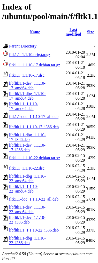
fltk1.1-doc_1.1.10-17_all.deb (33, 116)
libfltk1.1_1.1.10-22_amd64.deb (23, 188)
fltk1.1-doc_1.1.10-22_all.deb (33, 199)
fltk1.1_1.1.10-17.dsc (26, 75)
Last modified (73, 31)
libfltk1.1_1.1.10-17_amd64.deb (23, 106)
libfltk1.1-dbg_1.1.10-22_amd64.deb (27, 178)
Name (35, 32)
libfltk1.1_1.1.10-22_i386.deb (34, 230)
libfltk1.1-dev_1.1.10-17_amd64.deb (27, 85)
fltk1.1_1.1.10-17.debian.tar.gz (34, 65)
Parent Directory (22, 46)
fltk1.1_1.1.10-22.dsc (26, 168)
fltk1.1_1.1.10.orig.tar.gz (29, 54)
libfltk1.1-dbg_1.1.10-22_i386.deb (27, 240)
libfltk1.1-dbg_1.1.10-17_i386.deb (27, 137)
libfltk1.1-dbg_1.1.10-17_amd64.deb (27, 95)
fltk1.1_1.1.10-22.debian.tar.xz (34, 158)
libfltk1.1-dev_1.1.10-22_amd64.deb (27, 209)
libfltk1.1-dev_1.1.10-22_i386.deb (27, 219)
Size (90, 32)
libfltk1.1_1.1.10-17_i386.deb (34, 127)
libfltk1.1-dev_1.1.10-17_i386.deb (27, 147)
